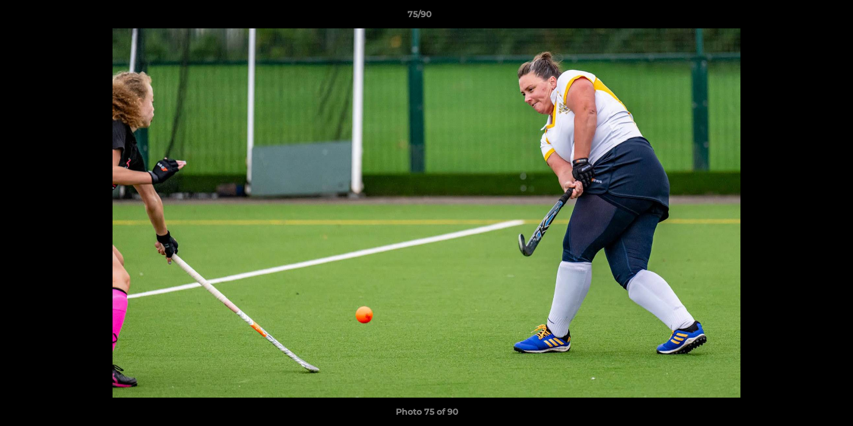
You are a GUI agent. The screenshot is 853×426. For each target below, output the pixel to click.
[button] (803, 17)
